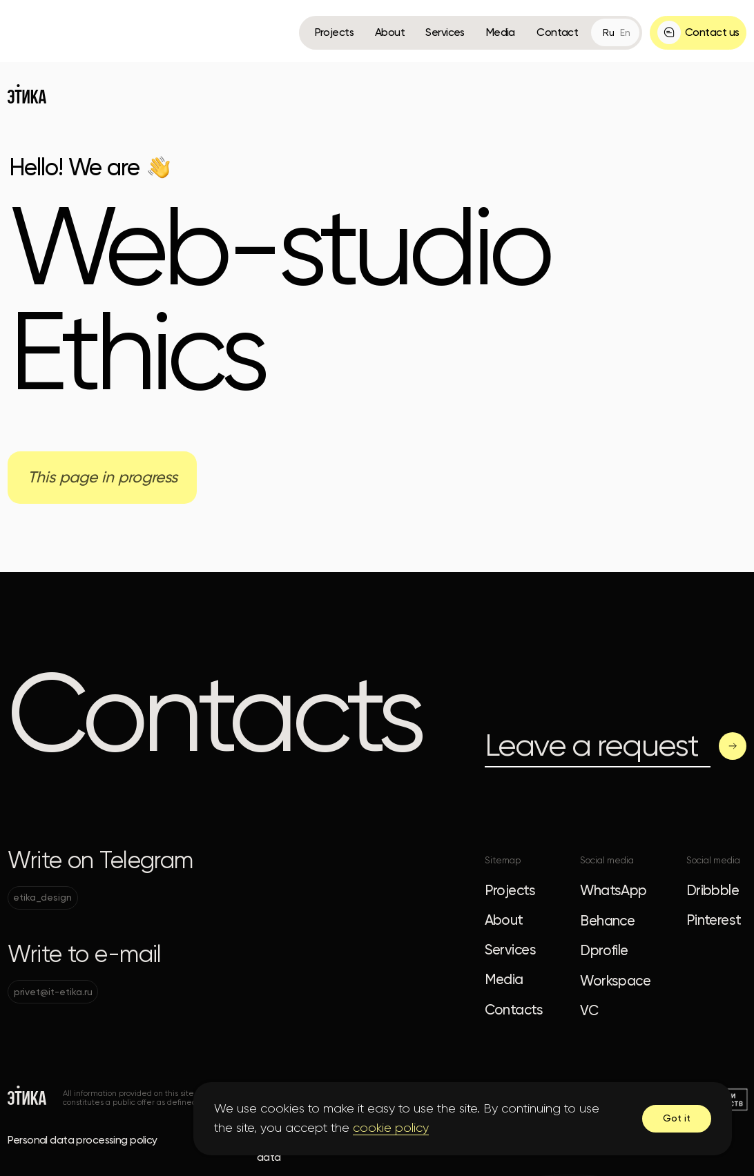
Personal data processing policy (82, 1139)
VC (589, 1010)
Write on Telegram (100, 860)
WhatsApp (613, 890)
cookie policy (391, 1128)
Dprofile (604, 950)
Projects (334, 32)
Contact (557, 32)
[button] (698, 33)
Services (444, 32)
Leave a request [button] (591, 745)
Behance (607, 920)
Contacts (514, 1009)
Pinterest (714, 920)
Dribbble (712, 890)
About (390, 32)
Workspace (615, 980)
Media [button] (500, 32)
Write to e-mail (84, 954)
